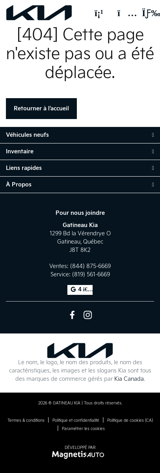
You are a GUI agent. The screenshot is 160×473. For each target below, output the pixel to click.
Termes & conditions (26, 420)
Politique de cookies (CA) (130, 420)
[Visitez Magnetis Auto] (80, 455)
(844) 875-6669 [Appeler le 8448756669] (90, 266)
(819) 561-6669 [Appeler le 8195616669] (91, 274)
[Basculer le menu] (145, 13)
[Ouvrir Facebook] (72, 315)
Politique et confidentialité (75, 420)
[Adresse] (123, 13)
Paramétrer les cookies (83, 428)
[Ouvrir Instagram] (88, 315)
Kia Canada (129, 379)
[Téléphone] (99, 13)
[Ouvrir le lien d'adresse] (80, 241)
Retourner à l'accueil (41, 108)
